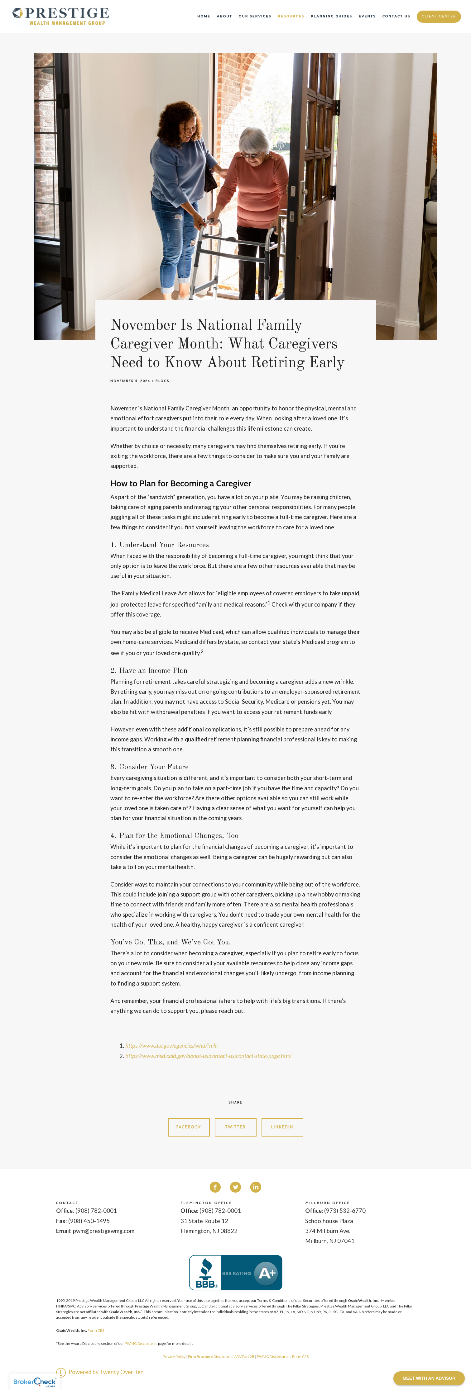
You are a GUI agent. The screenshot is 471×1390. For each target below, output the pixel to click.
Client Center (439, 16)
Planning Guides (331, 16)
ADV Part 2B (244, 1356)
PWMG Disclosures (141, 1343)
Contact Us (396, 16)
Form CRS (96, 1330)
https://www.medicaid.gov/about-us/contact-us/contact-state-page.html (208, 1055)
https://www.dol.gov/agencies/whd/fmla (171, 1045)
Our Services (255, 16)
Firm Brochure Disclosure (210, 1356)
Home (203, 16)
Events (367, 16)
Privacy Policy (174, 1356)
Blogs (163, 381)
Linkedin (282, 1127)
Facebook (188, 1127)
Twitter (235, 1127)
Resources (291, 16)
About (224, 16)
